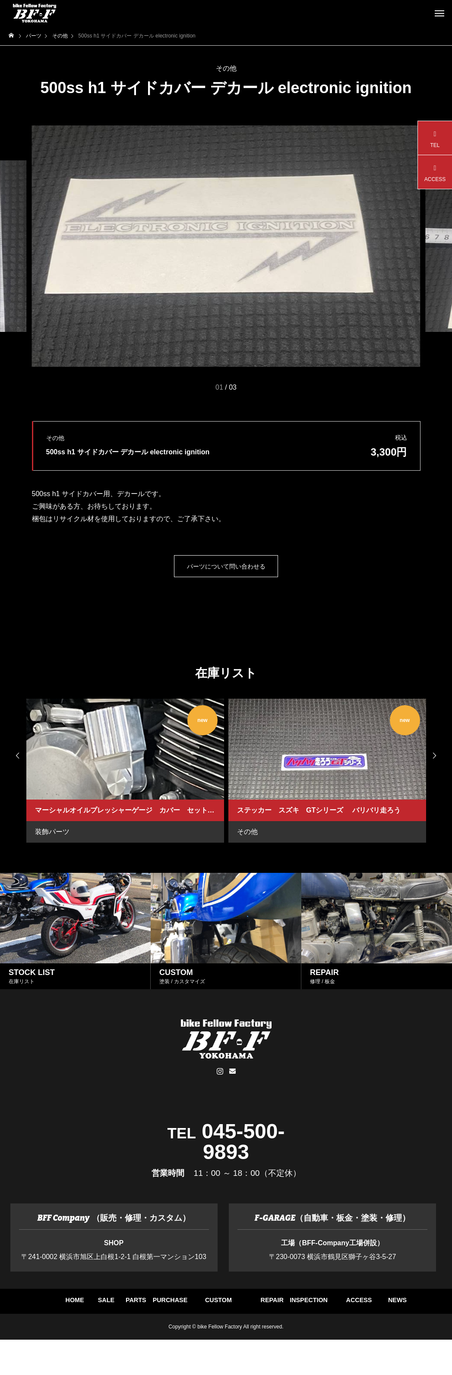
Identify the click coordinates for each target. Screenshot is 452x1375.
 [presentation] (439, 755)
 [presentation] (13, 755)
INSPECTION (188, 1336)
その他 (226, 68)
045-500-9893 (243, 1141)
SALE (150, 1305)
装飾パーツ (52, 831)
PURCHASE (302, 1305)
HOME (74, 1305)
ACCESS (264, 1336)
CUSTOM (378, 1305)
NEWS (340, 1336)
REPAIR (112, 1336)
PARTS (226, 1305)
